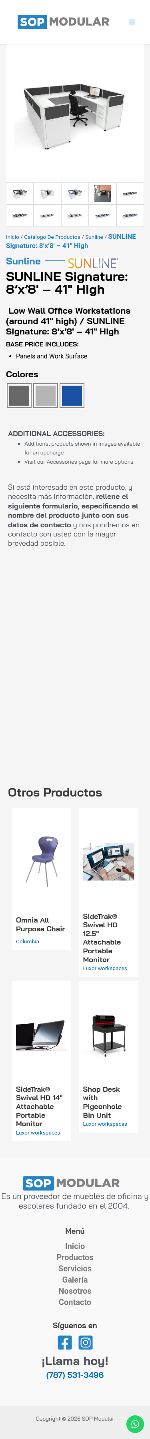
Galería (75, 1280)
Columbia (27, 941)
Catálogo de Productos (52, 237)
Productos (74, 1257)
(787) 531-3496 (75, 1375)
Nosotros (74, 1291)
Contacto (75, 1302)
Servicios (75, 1268)
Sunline (94, 237)
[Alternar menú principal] (132, 22)
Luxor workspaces (105, 968)
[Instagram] (86, 1343)
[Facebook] (65, 1343)
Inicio (12, 237)
